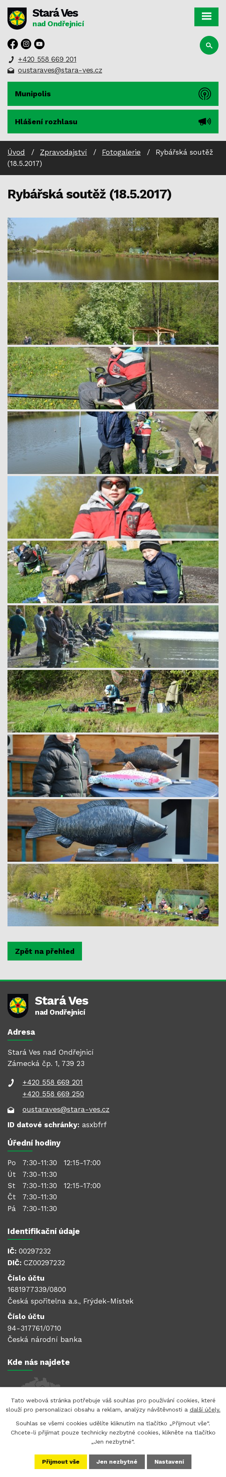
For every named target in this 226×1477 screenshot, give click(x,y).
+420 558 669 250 (53, 1094)
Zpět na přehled (45, 951)
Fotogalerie (121, 152)
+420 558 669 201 (47, 59)
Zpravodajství (63, 152)
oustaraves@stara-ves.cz (60, 70)
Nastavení (169, 1461)
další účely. (205, 1409)
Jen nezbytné (117, 1461)
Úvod (16, 152)
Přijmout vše (60, 1461)
